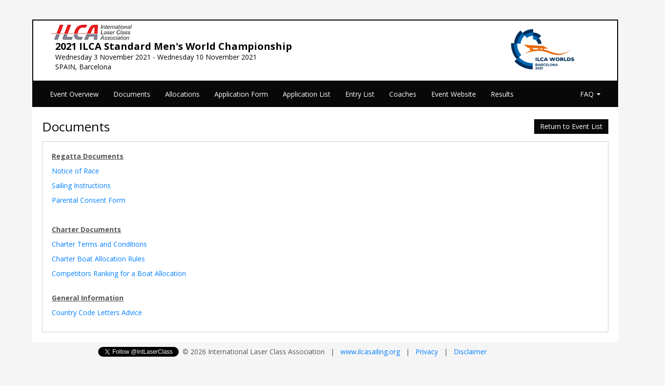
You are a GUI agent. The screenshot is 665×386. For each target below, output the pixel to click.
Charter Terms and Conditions (99, 244)
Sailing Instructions (81, 185)
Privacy (427, 351)
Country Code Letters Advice (97, 312)
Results (502, 94)
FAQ (590, 94)
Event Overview (74, 94)
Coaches (402, 94)
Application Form (241, 94)
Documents (131, 94)
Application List (307, 94)
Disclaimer (470, 351)
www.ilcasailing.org (370, 351)
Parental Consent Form (88, 200)
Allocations (182, 94)
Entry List (359, 94)
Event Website (453, 94)
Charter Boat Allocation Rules (98, 258)
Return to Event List (571, 126)
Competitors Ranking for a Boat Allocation (119, 273)
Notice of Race (75, 170)
